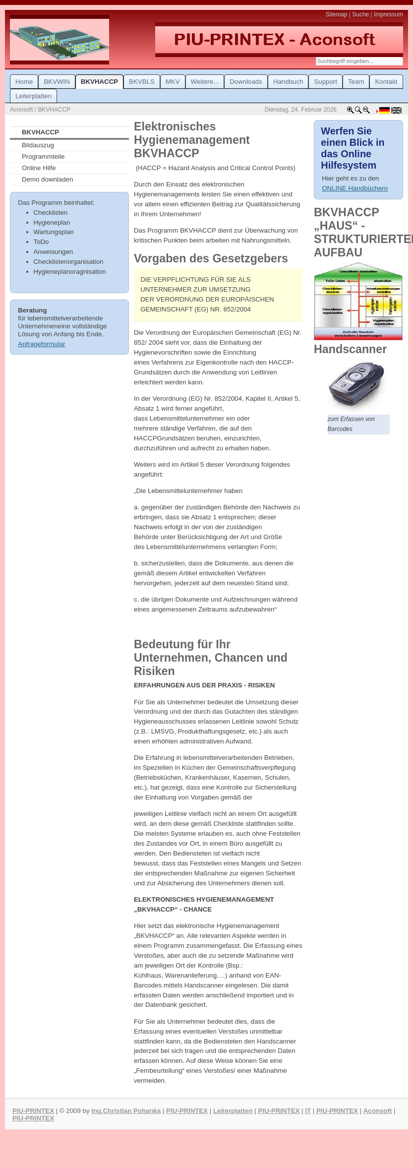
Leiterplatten (233, 1110)
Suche (360, 14)
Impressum (388, 14)
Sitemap (337, 14)
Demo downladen (47, 179)
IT (308, 1110)
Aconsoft (377, 1110)
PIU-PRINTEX (33, 1110)
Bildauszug (38, 145)
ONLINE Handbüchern (355, 188)
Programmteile (43, 156)
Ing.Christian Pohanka (126, 1110)
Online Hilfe (39, 168)
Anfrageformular (41, 344)
